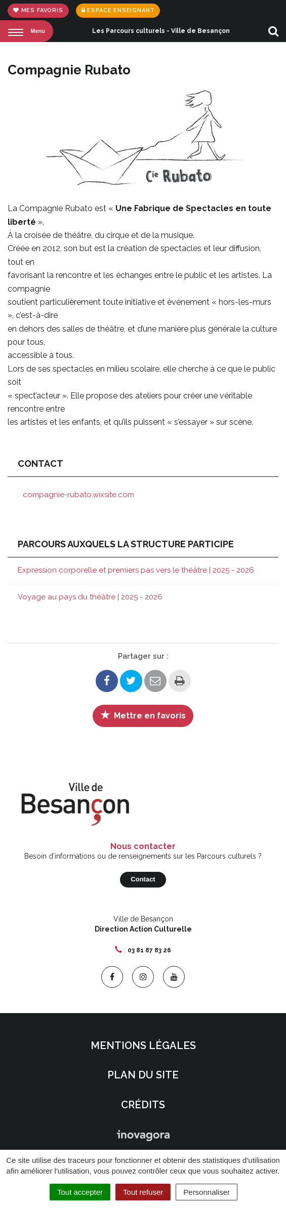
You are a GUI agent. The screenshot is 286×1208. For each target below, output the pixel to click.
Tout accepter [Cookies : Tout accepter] (80, 1192)
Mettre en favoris (143, 714)
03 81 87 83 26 (149, 950)
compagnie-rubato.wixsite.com (78, 494)
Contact (143, 879)
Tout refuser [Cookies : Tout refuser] (143, 1192)
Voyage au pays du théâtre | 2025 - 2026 (90, 596)
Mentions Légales (143, 1045)
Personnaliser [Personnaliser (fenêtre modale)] (206, 1192)
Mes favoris (38, 10)
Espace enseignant (118, 10)
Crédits (143, 1105)
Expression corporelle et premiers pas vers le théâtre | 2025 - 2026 (136, 570)
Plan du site (143, 1075)
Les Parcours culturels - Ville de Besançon (161, 30)
